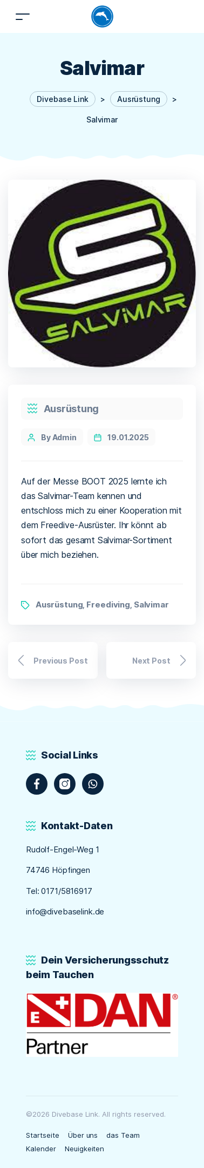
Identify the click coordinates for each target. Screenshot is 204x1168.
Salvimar (151, 604)
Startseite (42, 1135)
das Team (123, 1135)
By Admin (59, 437)
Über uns (83, 1135)
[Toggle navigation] (23, 16)
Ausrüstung (71, 408)
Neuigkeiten (85, 1148)
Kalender (41, 1148)
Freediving (108, 604)
